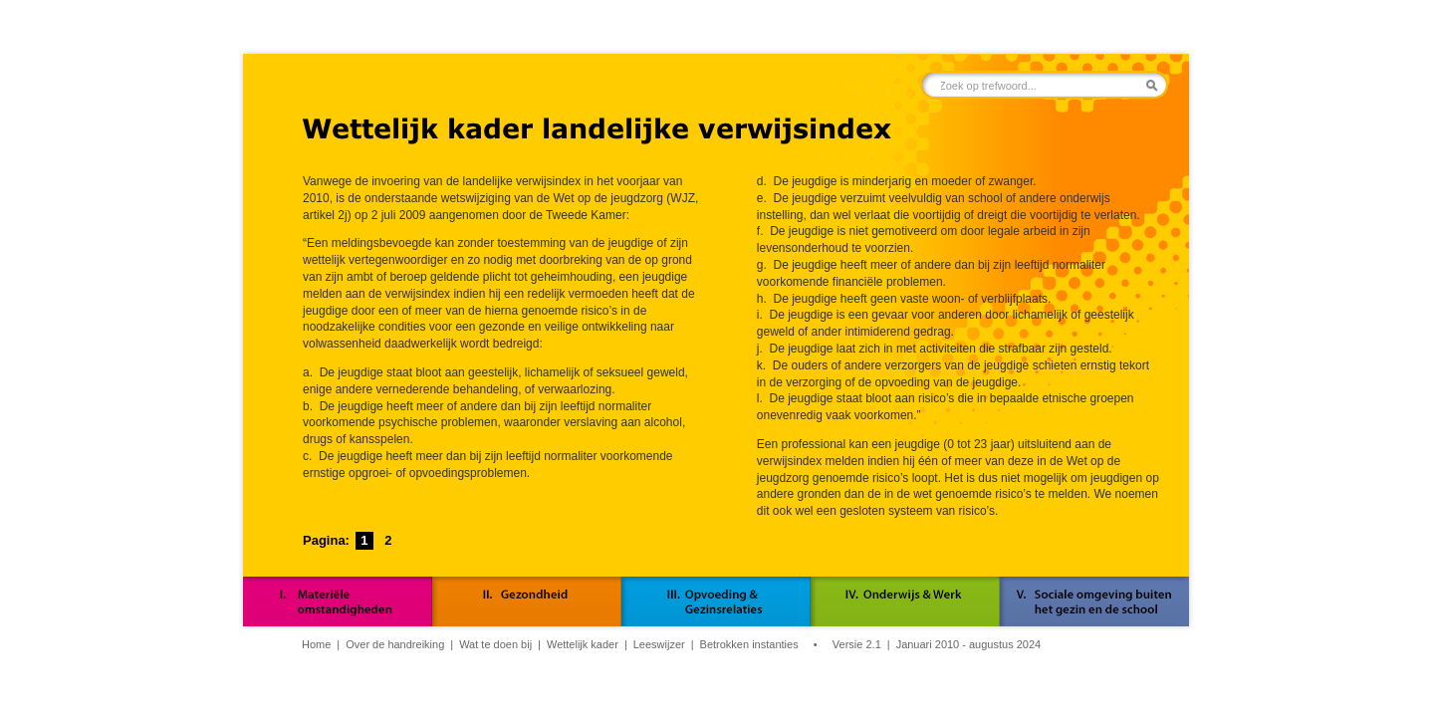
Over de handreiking (395, 644)
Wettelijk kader (582, 644)
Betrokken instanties (749, 644)
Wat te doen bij (495, 644)
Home (316, 644)
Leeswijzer (659, 644)
